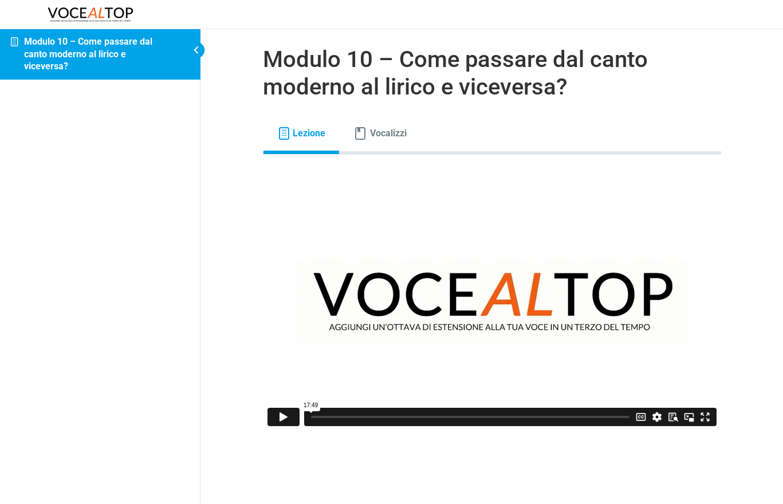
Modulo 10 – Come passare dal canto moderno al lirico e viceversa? (88, 54)
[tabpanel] (492, 302)
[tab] (301, 133)
